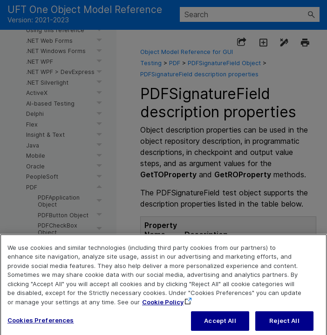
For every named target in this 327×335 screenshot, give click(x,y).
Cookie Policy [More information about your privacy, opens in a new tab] (163, 307)
